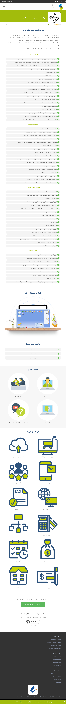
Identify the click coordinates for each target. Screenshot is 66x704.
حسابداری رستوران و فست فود (54, 642)
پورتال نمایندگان (57, 676)
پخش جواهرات (44, 353)
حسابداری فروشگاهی (56, 639)
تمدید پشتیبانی (57, 659)
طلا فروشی (45, 349)
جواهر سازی (45, 358)
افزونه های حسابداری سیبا (55, 648)
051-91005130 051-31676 (7, 1)
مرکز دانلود (58, 682)
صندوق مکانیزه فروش (56, 645)
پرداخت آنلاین (58, 656)
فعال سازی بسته (57, 662)
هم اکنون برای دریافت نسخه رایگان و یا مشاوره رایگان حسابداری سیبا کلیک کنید (33, 702)
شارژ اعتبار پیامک (57, 665)
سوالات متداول (57, 679)
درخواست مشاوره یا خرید (33, 604)
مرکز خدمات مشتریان (56, 673)
